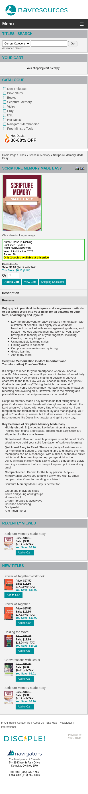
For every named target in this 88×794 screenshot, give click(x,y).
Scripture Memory (19, 102)
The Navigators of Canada (24, 759)
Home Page (9, 155)
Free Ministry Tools (20, 128)
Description (10, 293)
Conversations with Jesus (22, 660)
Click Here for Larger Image (18, 235)
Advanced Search (12, 48)
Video (11, 106)
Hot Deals (14, 119)
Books (11, 97)
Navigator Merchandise (23, 124)
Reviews (8, 300)
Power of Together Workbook (24, 576)
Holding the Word (16, 632)
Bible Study (15, 93)
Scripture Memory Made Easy (24, 534)
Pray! (10, 111)
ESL (10, 115)
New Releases (17, 89)
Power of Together (17, 604)
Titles (22, 155)
